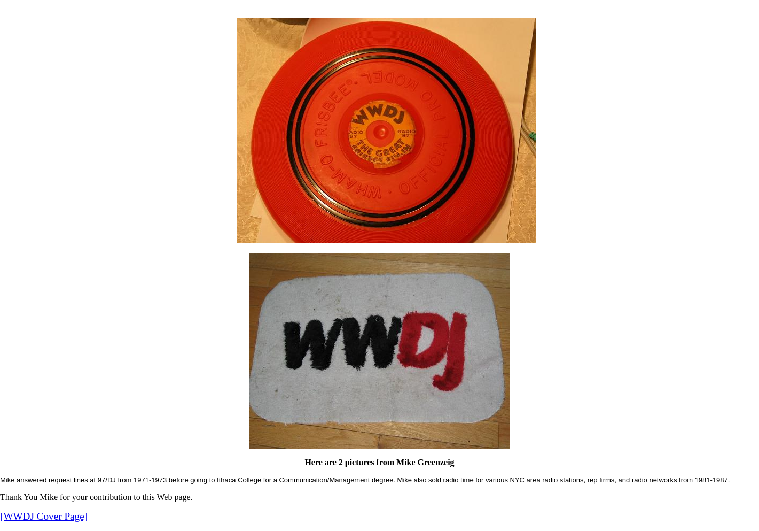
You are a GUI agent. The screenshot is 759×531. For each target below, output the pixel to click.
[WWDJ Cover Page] (44, 516)
